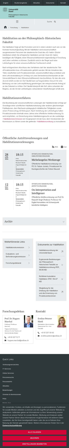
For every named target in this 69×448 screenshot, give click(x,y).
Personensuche (8, 377)
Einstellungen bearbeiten (34, 444)
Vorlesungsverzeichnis (11, 364)
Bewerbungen (7, 390)
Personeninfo (7, 381)
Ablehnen (34, 438)
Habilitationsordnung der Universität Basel (51, 251)
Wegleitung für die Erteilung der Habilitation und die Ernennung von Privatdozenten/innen (51, 292)
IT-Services (7, 369)
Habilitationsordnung (45, 122)
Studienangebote (20, 3)
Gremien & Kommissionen (12, 394)
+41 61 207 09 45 (47, 333)
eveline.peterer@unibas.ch (51, 336)
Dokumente (50, 3)
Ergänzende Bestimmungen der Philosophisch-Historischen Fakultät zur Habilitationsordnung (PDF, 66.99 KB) (51, 264)
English (5, 3)
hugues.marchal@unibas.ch (18, 340)
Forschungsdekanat (18, 263)
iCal (63, 147)
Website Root (5, 27)
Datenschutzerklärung (12, 425)
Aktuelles (36, 3)
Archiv (34, 221)
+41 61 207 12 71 (14, 337)
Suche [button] (52, 21)
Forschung (14, 27)
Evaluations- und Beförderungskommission (18, 255)
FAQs (4, 399)
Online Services (8, 373)
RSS (55, 147)
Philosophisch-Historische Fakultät (18, 15)
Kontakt (63, 3)
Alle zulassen (34, 432)
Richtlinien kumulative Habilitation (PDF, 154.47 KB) (51, 278)
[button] (17, 21)
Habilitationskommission (13, 119)
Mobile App (7, 403)
